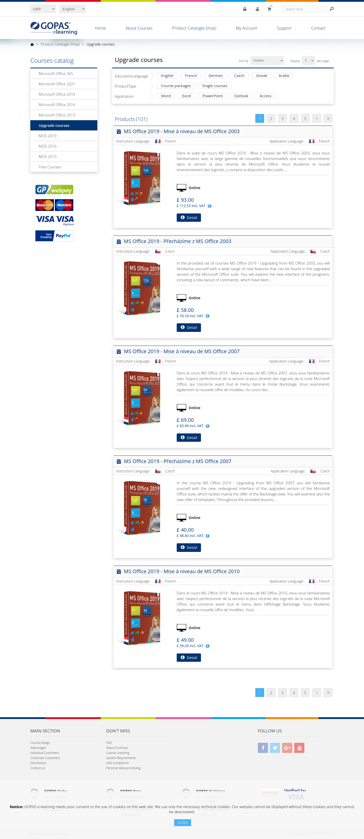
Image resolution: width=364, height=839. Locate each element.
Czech (239, 76)
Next (316, 118)
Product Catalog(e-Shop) (194, 28)
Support (284, 28)
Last (328, 118)
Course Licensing (117, 753)
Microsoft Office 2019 (57, 94)
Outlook (241, 96)
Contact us (37, 768)
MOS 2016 (48, 146)
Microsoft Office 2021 (57, 83)
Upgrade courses (54, 125)
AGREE (182, 822)
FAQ (109, 743)
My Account (246, 28)
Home (100, 28)
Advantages (38, 748)
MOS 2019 (48, 135)
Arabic (284, 76)
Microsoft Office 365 (56, 73)
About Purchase (117, 748)
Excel (186, 96)
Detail (189, 217)
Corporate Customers (45, 758)
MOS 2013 (48, 156)
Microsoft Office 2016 (57, 104)
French (191, 76)
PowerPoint (212, 96)
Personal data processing (123, 768)
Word (166, 96)
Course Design (40, 743)
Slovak (261, 76)
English (167, 76)
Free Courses (50, 166)
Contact (318, 28)
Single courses (215, 86)
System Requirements (121, 758)
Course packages (176, 86)
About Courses (139, 28)
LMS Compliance (117, 763)
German (216, 76)
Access (265, 96)
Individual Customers (44, 753)
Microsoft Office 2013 (57, 114)
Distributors (38, 763)
